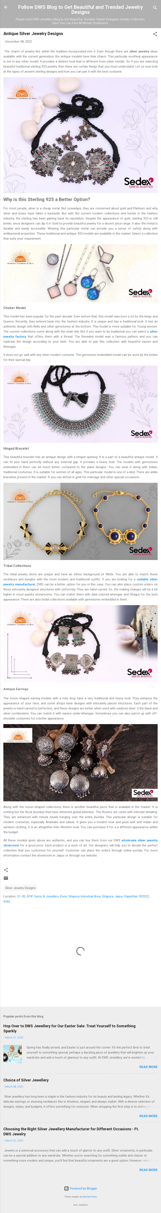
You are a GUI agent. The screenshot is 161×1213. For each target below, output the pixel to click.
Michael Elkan (90, 1196)
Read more (148, 1067)
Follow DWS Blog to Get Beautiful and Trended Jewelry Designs (80, 9)
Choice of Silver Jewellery (26, 1080)
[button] (155, 34)
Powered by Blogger (80, 1188)
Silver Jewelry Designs (20, 888)
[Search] (155, 8)
